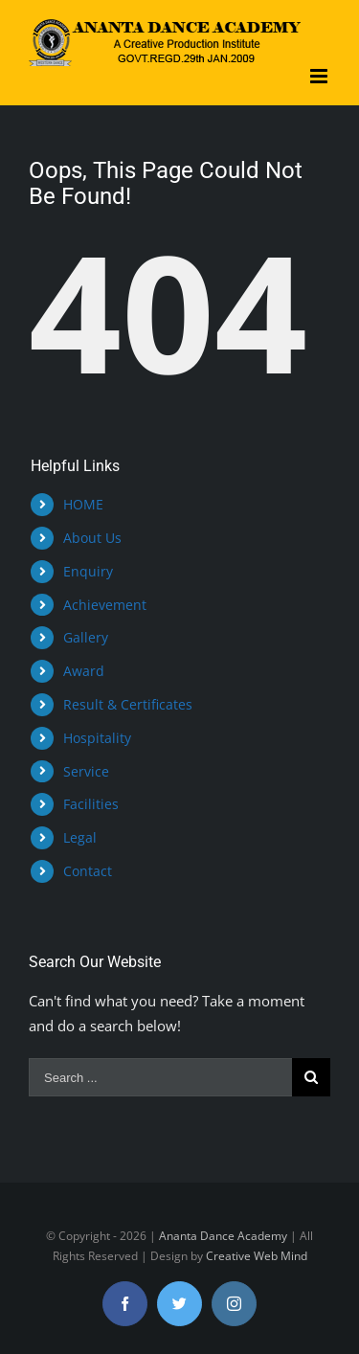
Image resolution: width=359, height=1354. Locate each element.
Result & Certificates (127, 704)
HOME (83, 504)
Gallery (85, 637)
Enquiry (88, 571)
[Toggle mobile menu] (320, 76)
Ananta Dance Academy (223, 1236)
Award (83, 671)
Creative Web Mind (256, 1256)
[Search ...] (160, 1077)
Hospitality (97, 738)
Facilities (91, 804)
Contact (87, 871)
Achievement (104, 605)
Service (86, 771)
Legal (80, 837)
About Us (92, 538)
